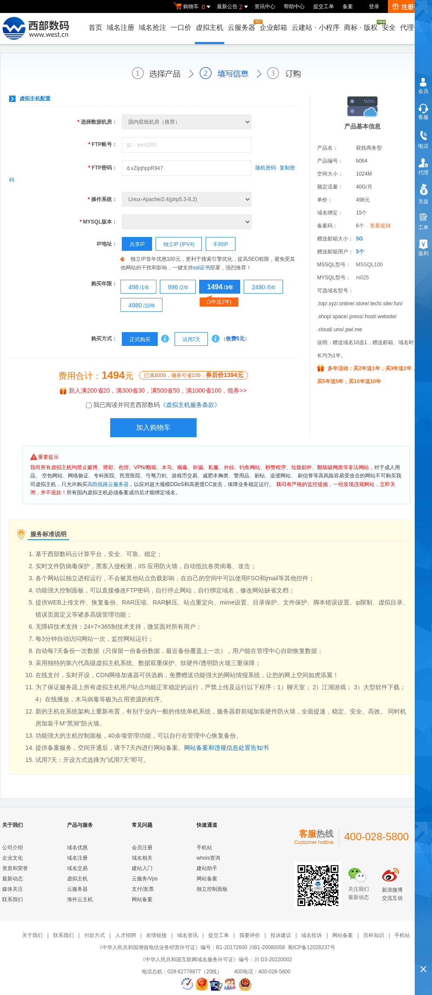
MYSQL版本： (98, 222)
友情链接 (156, 935)
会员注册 (142, 848)
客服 (423, 117)
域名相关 (142, 858)
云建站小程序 (315, 27)
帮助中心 (294, 6)
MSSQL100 (369, 265)
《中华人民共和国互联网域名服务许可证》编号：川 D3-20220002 (216, 960)
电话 (423, 146)
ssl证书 (201, 268)
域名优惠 (77, 848)
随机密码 (265, 168)
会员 (423, 91)
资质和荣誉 (15, 868)
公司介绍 (12, 848)
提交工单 (323, 6)
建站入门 (142, 868)
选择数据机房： (97, 122)
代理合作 (414, 27)
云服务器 (242, 25)
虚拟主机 (209, 27)
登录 (374, 6)
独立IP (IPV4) (175, 244)
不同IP (217, 244)
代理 (423, 173)
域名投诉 (311, 935)
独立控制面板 (212, 889)
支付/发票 (143, 889)
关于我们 (32, 935)
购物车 (193, 7)
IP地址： (107, 244)
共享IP (133, 244)
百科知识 (373, 935)
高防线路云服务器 (108, 484)
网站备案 (142, 899)
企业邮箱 (273, 27)
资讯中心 (264, 6)
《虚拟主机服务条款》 (190, 404)
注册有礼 (409, 6)
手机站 (204, 848)
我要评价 (249, 935)
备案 (348, 6)
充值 (423, 201)
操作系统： (102, 199)
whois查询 (208, 858)
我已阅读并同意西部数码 (156, 404)
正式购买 (136, 339)
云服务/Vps (145, 879)
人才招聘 (125, 935)
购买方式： (104, 339)
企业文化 (12, 858)
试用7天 (187, 339)
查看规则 (380, 226)
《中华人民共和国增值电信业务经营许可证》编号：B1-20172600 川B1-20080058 (191, 947)
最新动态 (12, 879)
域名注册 (120, 27)
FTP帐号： (102, 144)
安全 (389, 27)
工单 (423, 227)
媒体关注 (12, 889)
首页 (95, 27)
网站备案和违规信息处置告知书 (226, 747)
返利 (423, 253)
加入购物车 (153, 427)
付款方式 (94, 935)
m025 (362, 278)
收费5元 (235, 339)
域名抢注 (152, 27)
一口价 (181, 27)
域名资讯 (187, 935)
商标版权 (361, 25)
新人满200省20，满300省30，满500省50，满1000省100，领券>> (153, 390)
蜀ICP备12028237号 (311, 947)
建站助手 (207, 868)
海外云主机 (80, 899)
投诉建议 (280, 935)
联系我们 (12, 899)
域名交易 (77, 868)
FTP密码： (102, 168)
